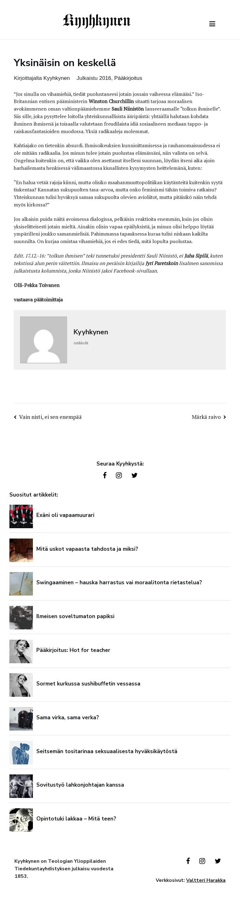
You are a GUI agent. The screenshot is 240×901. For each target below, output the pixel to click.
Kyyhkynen (56, 78)
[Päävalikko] (212, 24)
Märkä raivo (206, 416)
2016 (105, 78)
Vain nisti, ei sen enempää (50, 416)
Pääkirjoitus (128, 78)
